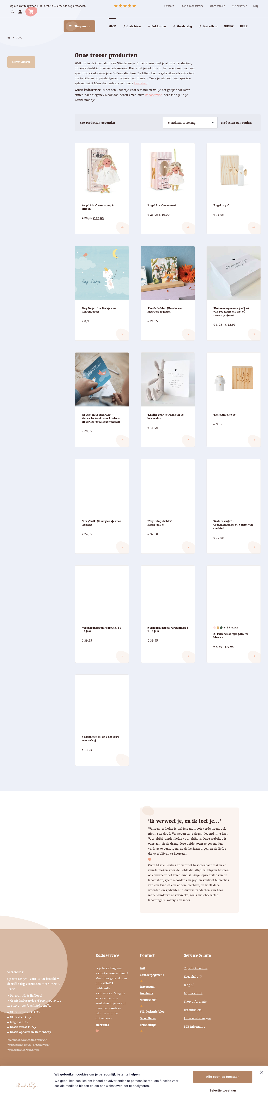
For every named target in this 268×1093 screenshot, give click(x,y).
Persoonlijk (148, 1025)
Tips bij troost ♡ (196, 968)
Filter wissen (21, 62)
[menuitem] (169, 6)
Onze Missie (148, 1018)
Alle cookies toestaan (222, 1052)
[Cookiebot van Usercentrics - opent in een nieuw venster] (27, 1085)
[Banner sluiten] (261, 1047)
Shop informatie (195, 1001)
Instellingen (226, 1085)
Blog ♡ (189, 985)
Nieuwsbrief (148, 1000)
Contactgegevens (152, 975)
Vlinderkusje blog (152, 1011)
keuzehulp (141, 83)
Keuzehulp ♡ (193, 976)
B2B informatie (194, 1026)
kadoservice (153, 95)
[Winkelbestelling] (190, 123)
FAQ (142, 968)
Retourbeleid (193, 1010)
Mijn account (193, 993)
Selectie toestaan (222, 1065)
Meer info (102, 1025)
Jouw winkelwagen (197, 1018)
